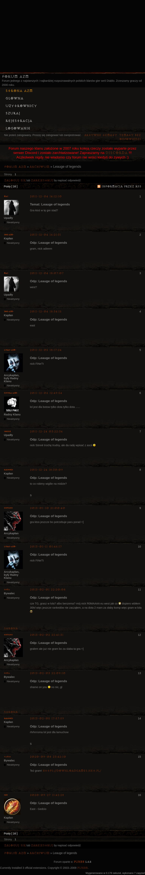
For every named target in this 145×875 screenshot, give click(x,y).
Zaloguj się (15, 180)
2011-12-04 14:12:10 (46, 196)
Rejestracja (18, 121)
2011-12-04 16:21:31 (45, 235)
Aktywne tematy (100, 135)
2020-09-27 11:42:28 (47, 795)
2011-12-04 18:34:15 (46, 311)
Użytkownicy (21, 106)
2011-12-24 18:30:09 (46, 470)
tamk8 (7, 757)
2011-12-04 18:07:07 (47, 273)
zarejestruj (42, 180)
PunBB (79, 862)
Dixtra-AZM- (11, 393)
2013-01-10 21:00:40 (47, 508)
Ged (6, 795)
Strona (11, 628)
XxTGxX (8, 508)
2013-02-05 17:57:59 (47, 718)
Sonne (7, 432)
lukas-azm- (10, 350)
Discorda (116, 153)
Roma (7, 590)
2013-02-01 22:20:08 (48, 589)
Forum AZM (15, 76)
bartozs (8, 470)
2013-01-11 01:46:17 (46, 546)
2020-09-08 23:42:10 (48, 757)
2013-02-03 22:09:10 (48, 673)
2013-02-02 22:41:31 (46, 635)
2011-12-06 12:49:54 (46, 393)
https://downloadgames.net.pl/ (72, 771)
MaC (6, 196)
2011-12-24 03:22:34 (46, 431)
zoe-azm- (9, 235)
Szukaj (12, 113)
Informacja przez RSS (121, 186)
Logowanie (17, 128)
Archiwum (39, 167)
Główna (14, 98)
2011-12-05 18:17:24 (46, 350)
